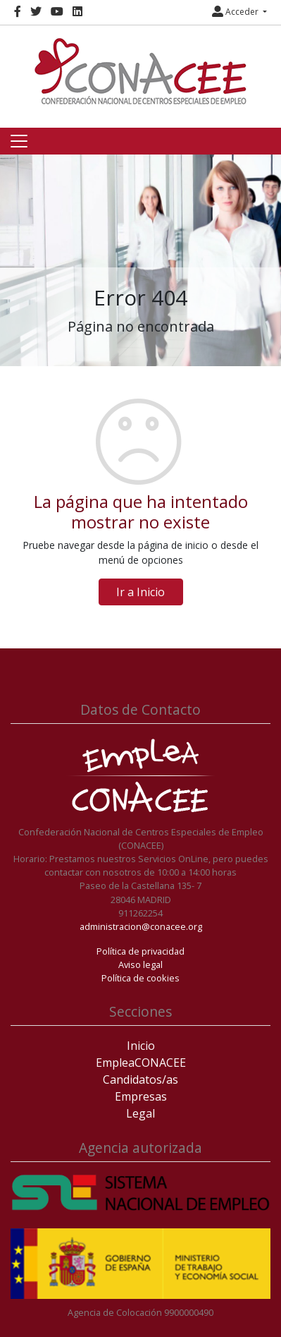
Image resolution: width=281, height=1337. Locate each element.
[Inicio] (140, 71)
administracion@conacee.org (141, 926)
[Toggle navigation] (19, 141)
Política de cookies (140, 978)
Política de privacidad (140, 951)
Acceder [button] (236, 12)
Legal (140, 1113)
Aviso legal (140, 964)
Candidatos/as (140, 1079)
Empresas (141, 1096)
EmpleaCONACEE (141, 1062)
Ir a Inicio (140, 592)
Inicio (141, 1045)
